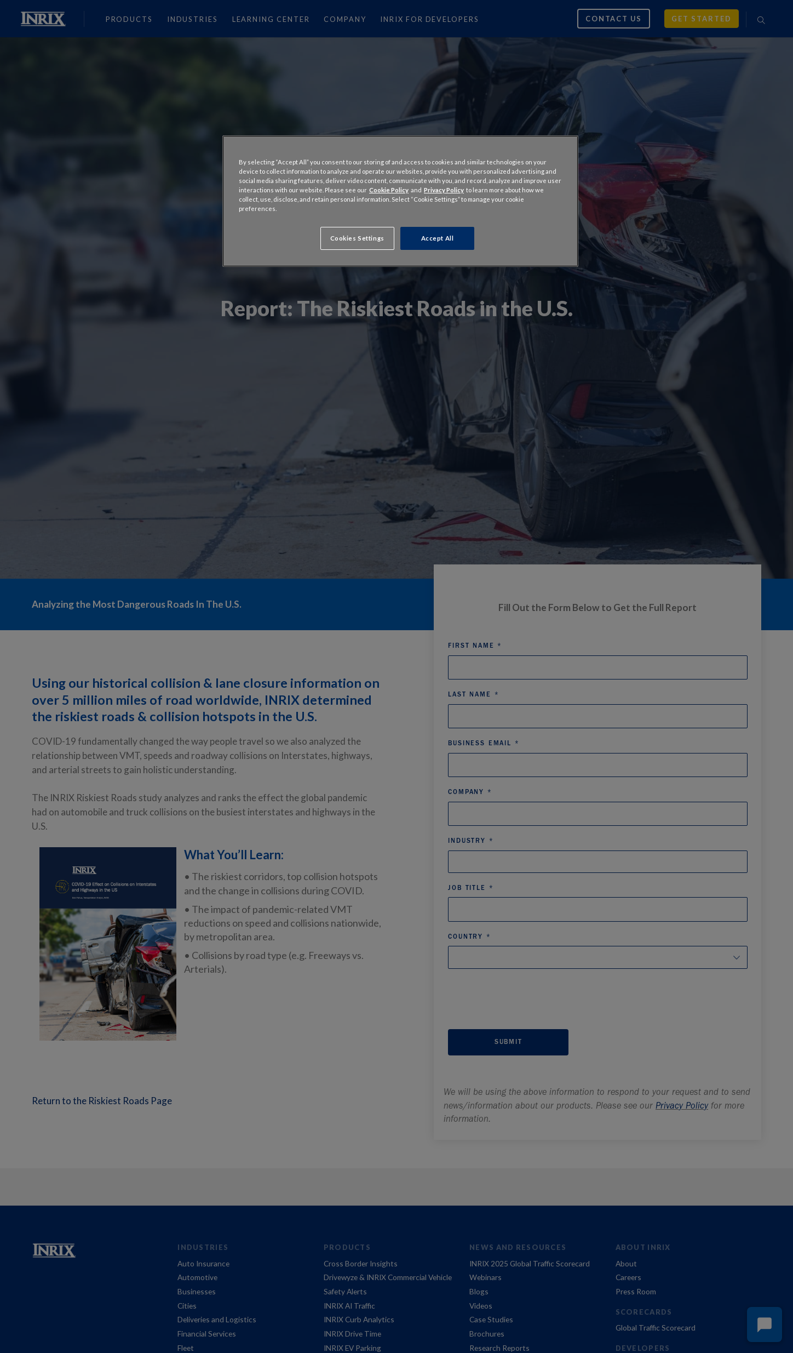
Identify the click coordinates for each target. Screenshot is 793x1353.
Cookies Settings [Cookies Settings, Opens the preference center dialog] (357, 238)
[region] (400, 201)
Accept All (437, 238)
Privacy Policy (444, 189)
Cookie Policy (389, 189)
